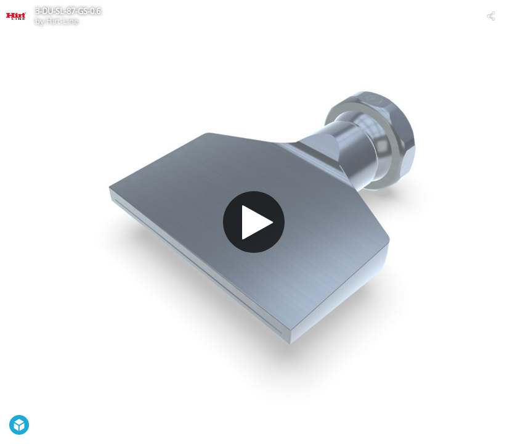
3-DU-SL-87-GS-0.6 (67, 11)
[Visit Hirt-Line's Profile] (16, 16)
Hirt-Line (62, 21)
